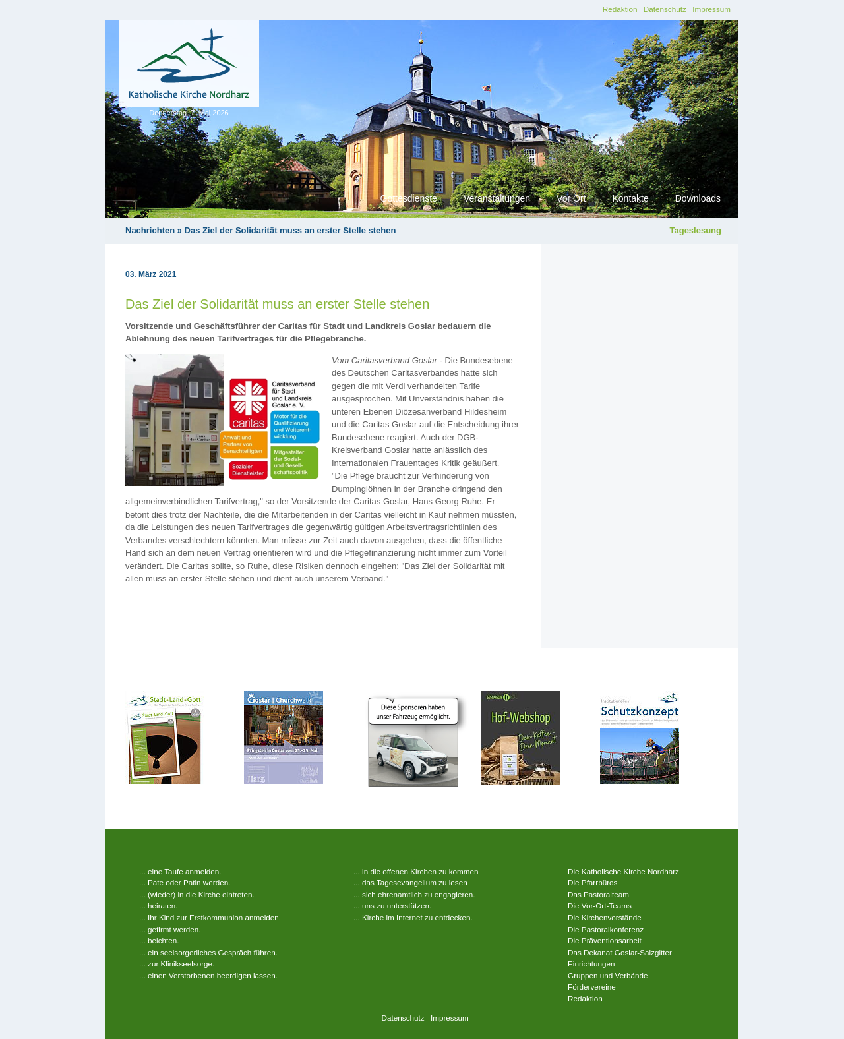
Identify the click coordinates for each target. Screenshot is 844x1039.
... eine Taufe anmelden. (180, 871)
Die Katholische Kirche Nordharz (623, 871)
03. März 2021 (150, 274)
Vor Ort (571, 198)
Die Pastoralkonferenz (606, 929)
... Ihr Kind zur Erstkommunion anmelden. (210, 917)
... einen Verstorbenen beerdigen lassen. (208, 975)
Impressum (711, 9)
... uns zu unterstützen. (392, 905)
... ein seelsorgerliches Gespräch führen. (208, 952)
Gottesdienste (408, 198)
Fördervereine (592, 986)
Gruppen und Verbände (608, 975)
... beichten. (159, 940)
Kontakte (630, 198)
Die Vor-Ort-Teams (600, 905)
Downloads (698, 198)
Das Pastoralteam (598, 894)
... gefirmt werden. (170, 929)
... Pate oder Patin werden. (184, 882)
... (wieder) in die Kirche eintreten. (197, 894)
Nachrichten (150, 230)
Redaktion (620, 9)
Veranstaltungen (497, 198)
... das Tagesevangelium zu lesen (410, 882)
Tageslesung (695, 230)
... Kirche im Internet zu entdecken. (413, 917)
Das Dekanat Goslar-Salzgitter (620, 952)
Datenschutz (665, 9)
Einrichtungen (591, 963)
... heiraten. (158, 905)
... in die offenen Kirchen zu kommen (416, 871)
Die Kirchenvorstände (605, 917)
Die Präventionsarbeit (605, 940)
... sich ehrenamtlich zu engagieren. (414, 894)
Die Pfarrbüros (592, 882)
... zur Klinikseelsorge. (176, 963)
